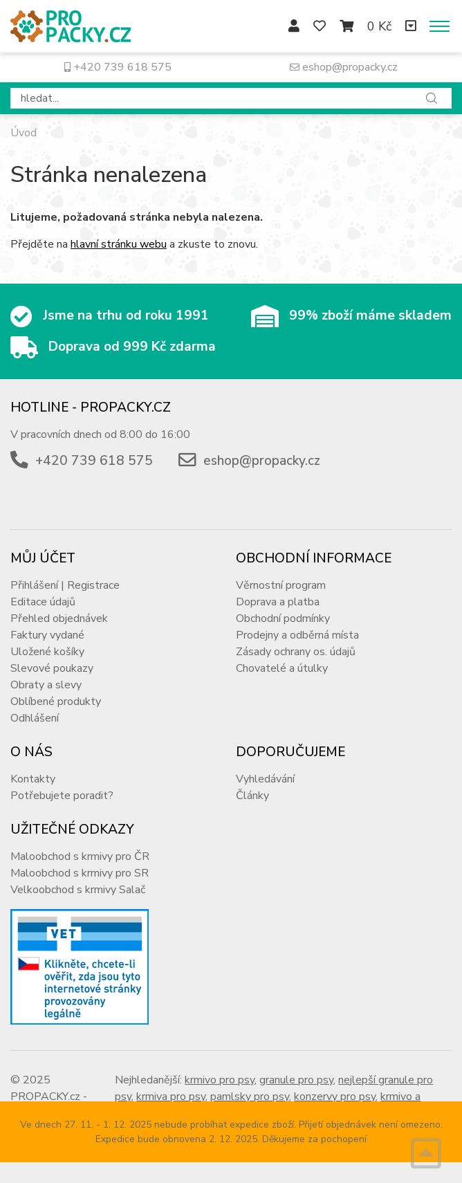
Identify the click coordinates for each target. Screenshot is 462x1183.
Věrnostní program (281, 585)
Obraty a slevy (46, 685)
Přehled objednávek (59, 618)
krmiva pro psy (170, 1096)
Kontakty (32, 779)
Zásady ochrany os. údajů (295, 651)
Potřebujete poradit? (61, 795)
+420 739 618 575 (118, 67)
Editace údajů (42, 601)
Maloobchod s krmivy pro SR (79, 873)
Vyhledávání (265, 779)
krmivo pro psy (220, 1080)
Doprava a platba (278, 601)
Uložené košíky (47, 651)
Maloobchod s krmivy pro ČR (79, 856)
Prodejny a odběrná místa (297, 635)
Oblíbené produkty (55, 701)
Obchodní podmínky (283, 618)
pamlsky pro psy (249, 1096)
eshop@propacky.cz (344, 67)
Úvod (23, 132)
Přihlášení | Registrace (65, 585)
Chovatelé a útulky (282, 668)
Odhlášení (34, 718)
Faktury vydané (47, 635)
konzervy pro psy (335, 1096)
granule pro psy (296, 1080)
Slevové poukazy (51, 668)
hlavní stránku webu (119, 244)
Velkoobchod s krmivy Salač (77, 889)
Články (252, 795)
